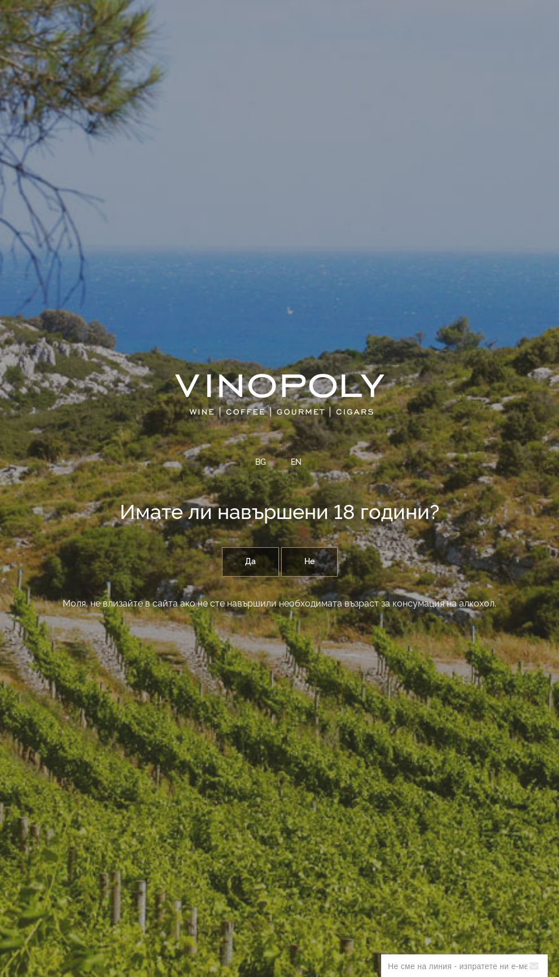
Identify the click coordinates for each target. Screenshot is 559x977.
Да (250, 562)
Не (309, 562)
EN (296, 462)
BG (260, 462)
